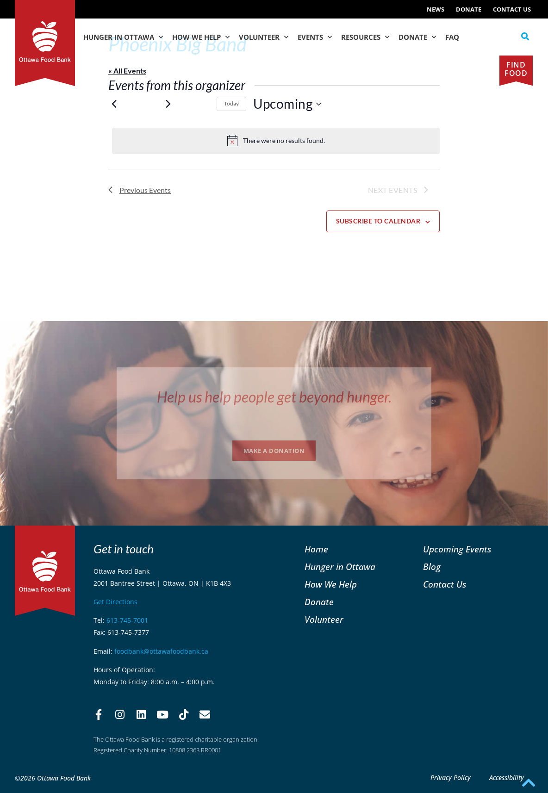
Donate (468, 9)
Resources (365, 37)
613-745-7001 (127, 620)
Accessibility (506, 777)
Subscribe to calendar (378, 221)
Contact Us (512, 9)
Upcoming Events (457, 549)
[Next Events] (168, 104)
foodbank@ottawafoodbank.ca (161, 651)
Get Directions (115, 601)
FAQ (452, 37)
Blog (432, 566)
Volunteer (263, 37)
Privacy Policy (450, 777)
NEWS (435, 9)
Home (316, 549)
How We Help (201, 37)
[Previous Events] (113, 104)
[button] (525, 36)
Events (315, 37)
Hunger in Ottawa (123, 37)
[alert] (276, 141)
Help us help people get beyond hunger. (274, 397)
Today (231, 103)
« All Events (127, 70)
